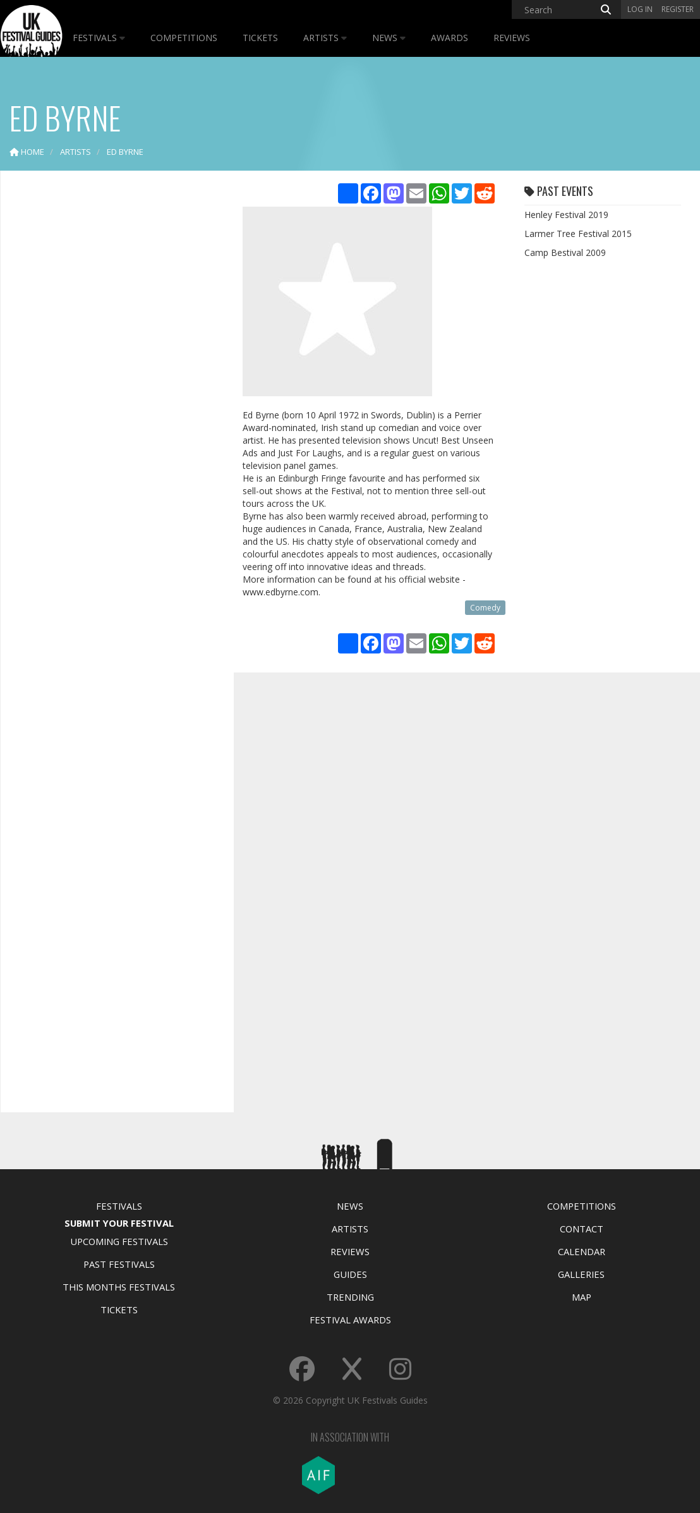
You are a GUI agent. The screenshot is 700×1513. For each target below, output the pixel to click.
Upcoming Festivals (119, 1241)
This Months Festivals (119, 1286)
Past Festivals (119, 1264)
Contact (581, 1228)
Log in (640, 9)
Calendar (581, 1251)
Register (677, 9)
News (389, 38)
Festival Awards (350, 1319)
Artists (325, 38)
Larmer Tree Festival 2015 (578, 234)
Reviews (511, 38)
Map (581, 1297)
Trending (350, 1297)
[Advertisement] (108, 379)
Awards (449, 38)
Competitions (183, 38)
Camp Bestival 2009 (565, 252)
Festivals (99, 38)
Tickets (260, 38)
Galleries (581, 1274)
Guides (350, 1274)
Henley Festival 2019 (566, 215)
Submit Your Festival (119, 1223)
